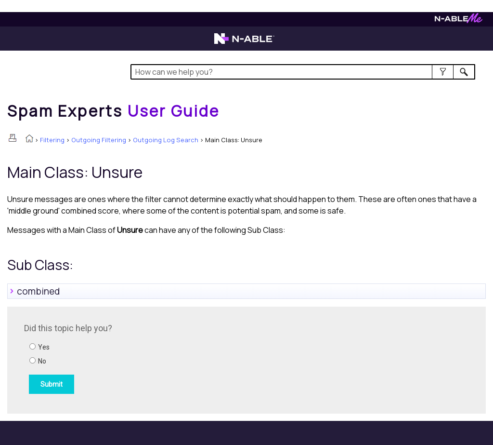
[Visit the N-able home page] (244, 43)
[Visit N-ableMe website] (458, 20)
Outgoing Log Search (165, 139)
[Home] (113, 110)
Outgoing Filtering (98, 139)
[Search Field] (302, 72)
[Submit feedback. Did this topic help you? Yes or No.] (154, 358)
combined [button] (34, 291)
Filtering (52, 139)
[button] (443, 72)
